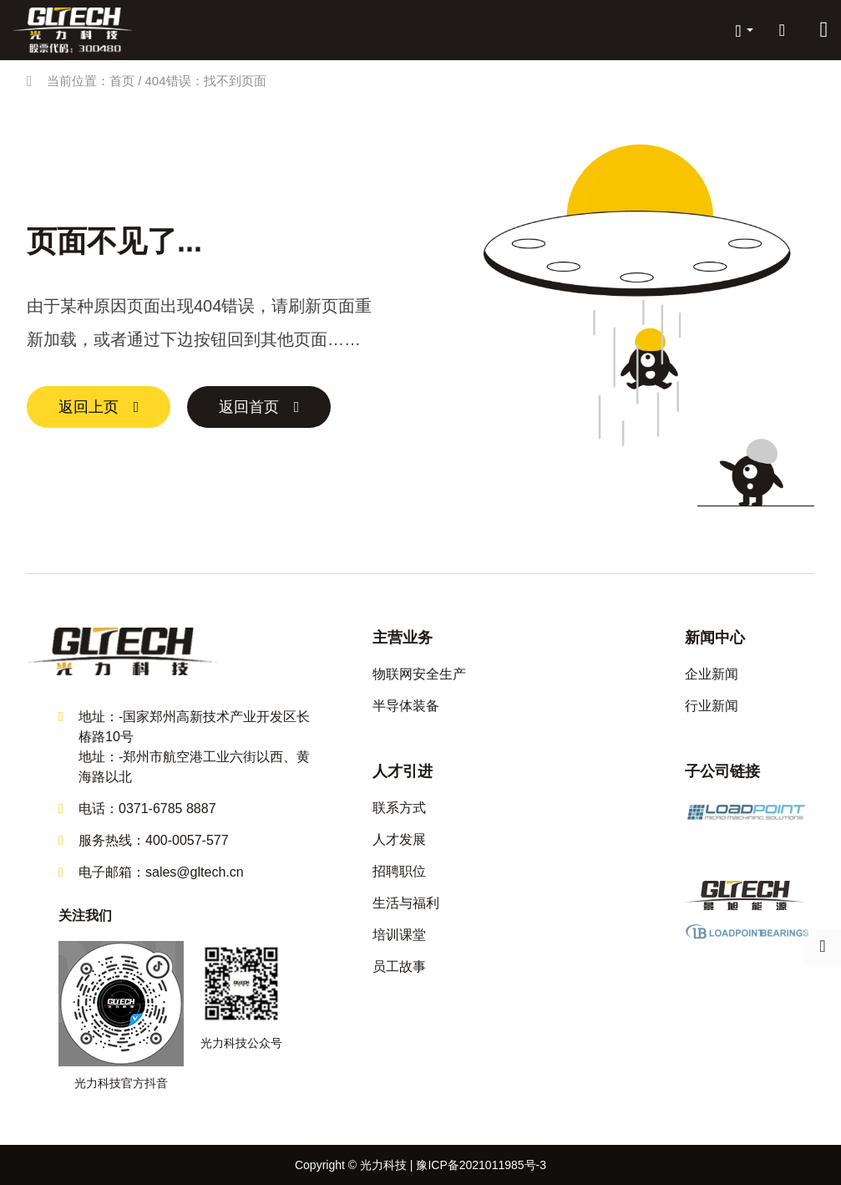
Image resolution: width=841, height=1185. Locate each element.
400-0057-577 (187, 840)
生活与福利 (405, 903)
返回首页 (249, 407)
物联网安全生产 (419, 674)
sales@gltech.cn (194, 872)
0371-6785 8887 (167, 808)
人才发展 (399, 839)
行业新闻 (711, 706)
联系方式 (399, 808)
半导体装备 (405, 706)
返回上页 (88, 407)
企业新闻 (711, 674)
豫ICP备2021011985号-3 (481, 1165)
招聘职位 (399, 871)
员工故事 (399, 966)
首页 (121, 81)
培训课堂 (399, 935)
